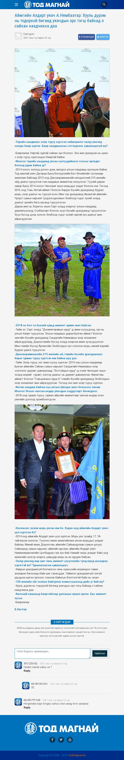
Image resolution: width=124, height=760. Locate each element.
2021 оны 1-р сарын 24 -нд (53, 663)
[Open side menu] (16, 4)
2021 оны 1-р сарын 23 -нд (56, 700)
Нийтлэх (100, 653)
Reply (27, 670)
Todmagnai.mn (77, 755)
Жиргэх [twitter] (103, 37)
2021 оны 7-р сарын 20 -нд (63, 684)
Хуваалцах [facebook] (86, 37)
